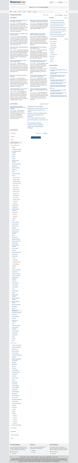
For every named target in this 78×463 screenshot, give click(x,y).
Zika (13, 340)
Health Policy (15, 383)
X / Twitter (33, 452)
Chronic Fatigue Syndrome (15, 209)
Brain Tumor (15, 185)
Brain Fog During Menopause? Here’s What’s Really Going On (18, 61)
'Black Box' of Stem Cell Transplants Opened (37, 113)
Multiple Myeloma (16, 181)
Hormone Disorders (16, 269)
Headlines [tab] (45, 133)
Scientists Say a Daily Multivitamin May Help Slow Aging (58, 70)
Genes (13, 379)
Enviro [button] (24, 11)
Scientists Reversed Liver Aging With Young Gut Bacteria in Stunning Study (58, 93)
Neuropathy (14, 306)
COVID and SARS (16, 173)
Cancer (13, 175)
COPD (13, 171)
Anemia (13, 154)
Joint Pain (14, 281)
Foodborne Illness (16, 372)
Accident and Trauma (16, 345)
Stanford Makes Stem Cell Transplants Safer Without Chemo (38, 48)
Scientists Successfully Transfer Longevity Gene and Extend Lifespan (58, 90)
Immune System (15, 387)
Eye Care (14, 366)
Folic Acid (14, 368)
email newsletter (44, 7)
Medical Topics (14, 343)
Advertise (37, 457)
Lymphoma (15, 201)
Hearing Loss (15, 254)
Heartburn (14, 265)
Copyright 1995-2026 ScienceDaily (17, 458)
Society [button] (30, 11)
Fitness (51, 61)
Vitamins (14, 413)
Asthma (13, 158)
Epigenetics (14, 364)
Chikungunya (15, 207)
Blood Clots (14, 169)
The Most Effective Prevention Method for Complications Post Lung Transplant (18, 107)
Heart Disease (16, 264)
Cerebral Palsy (15, 205)
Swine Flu (15, 216)
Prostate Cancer (16, 199)
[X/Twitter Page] (57, 2)
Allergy (13, 147)
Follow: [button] (51, 2)
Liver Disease (15, 284)
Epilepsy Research (16, 239)
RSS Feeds (14, 453)
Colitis (13, 220)
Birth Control (14, 349)
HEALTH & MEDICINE (53, 41)
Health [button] (15, 11)
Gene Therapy (15, 377)
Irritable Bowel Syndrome (15, 278)
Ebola (13, 235)
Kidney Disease (15, 283)
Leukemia (15, 203)
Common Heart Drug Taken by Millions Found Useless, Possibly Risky (38, 76)
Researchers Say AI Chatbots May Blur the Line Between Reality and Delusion (58, 80)
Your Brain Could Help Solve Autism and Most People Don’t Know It (18, 21)
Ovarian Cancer (16, 191)
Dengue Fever (15, 226)
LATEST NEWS (13, 133)
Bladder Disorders (16, 167)
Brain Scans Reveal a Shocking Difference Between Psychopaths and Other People (58, 86)
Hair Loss (14, 250)
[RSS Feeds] (64, 2)
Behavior (52, 50)
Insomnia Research (16, 275)
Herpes (13, 267)
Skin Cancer (15, 197)
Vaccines (14, 409)
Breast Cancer (16, 189)
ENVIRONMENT (13, 431)
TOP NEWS (12, 136)
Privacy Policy (42, 457)
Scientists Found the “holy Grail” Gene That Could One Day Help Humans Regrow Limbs (58, 96)
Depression (52, 52)
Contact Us (53, 453)
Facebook (33, 450)
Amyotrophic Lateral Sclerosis (16, 152)
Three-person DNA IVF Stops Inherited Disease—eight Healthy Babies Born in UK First (39, 89)
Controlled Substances (17, 355)
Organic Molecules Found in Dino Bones (57, 24)
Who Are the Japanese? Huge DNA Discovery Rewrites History (58, 73)
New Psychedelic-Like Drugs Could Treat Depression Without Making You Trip (58, 76)
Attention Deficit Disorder (15, 161)
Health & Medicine (14, 142)
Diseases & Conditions (15, 145)
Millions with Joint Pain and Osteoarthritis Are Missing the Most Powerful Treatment (39, 21)
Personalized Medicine (17, 399)
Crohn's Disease (15, 222)
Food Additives (15, 370)
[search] (67, 12)
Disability (14, 362)
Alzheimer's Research (16, 149)
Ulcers (13, 336)
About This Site (23, 457)
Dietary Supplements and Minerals (16, 359)
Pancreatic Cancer (17, 183)
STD (13, 323)
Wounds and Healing (16, 425)
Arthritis (13, 156)
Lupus (13, 288)
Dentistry (14, 357)
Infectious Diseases (16, 273)
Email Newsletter (15, 451)
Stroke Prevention (17, 262)
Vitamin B (15, 423)
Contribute (32, 457)
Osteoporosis (15, 310)
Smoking (14, 405)
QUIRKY (12, 438)
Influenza (15, 214)
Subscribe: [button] (61, 2)
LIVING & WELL (52, 56)
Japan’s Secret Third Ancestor (55, 32)
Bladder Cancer (16, 179)
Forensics (14, 376)
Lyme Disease (15, 290)
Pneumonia (14, 314)
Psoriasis (14, 318)
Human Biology (15, 385)
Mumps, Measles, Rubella (16, 302)
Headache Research (16, 252)
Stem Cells (14, 407)
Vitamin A (15, 417)
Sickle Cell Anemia (16, 325)
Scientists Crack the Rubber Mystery (57, 36)
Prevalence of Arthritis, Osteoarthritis (35, 124)
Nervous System (15, 395)
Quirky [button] (35, 11)
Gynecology (14, 381)
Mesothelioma (16, 195)
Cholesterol (15, 260)
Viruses (13, 411)
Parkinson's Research (16, 312)
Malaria (13, 292)
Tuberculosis (14, 334)
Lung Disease (15, 286)
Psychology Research (16, 403)
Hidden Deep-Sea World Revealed (56, 25)
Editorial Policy (49, 457)
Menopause (14, 393)
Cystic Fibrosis (15, 224)
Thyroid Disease (15, 330)
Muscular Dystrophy (16, 304)
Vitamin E (15, 415)
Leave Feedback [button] (54, 451)
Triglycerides (14, 332)
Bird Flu (14, 218)
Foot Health (14, 374)
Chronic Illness (15, 353)
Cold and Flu (15, 212)
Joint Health (14, 389)
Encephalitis (14, 237)
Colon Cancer (16, 187)
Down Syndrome (15, 229)
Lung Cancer (16, 193)
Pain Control (14, 397)
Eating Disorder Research (15, 232)
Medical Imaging (15, 391)
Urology (13, 338)
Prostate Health (15, 316)
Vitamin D (15, 421)
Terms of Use (55, 457)
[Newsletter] (66, 2)
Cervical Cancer (16, 177)
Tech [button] (19, 11)
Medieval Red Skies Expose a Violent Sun (58, 30)
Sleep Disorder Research (15, 328)
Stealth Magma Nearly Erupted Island (57, 22)
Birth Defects (15, 165)
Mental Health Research (15, 295)
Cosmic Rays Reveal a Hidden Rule (57, 20)
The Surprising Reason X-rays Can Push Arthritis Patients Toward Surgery (18, 89)
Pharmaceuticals (53, 47)
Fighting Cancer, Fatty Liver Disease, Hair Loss (38, 108)
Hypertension (15, 271)
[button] (57, 15)
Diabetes (14, 228)
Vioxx (14, 258)
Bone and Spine (15, 351)
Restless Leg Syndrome (15, 321)
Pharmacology (15, 401)
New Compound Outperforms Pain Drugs (36, 118)
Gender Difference (53, 54)
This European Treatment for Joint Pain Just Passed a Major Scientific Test (38, 61)
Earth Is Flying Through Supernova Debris (58, 34)
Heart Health (14, 256)
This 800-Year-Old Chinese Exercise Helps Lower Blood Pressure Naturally (58, 83)
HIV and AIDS (15, 248)
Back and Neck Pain (16, 163)
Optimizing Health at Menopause (35, 123)
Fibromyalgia (15, 243)
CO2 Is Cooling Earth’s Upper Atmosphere (58, 29)
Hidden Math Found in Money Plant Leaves (58, 27)
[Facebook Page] (54, 2)
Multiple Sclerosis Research (16, 299)
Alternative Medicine (16, 347)
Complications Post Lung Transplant (35, 106)
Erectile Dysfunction (16, 241)
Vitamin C (15, 419)
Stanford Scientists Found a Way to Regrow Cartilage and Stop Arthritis (37, 34)
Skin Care (52, 58)
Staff (28, 457)
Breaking (51, 17)
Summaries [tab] (38, 133)
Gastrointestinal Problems (15, 246)
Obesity (13, 308)
